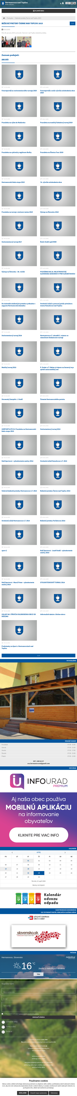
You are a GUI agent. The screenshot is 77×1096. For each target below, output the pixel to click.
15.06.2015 (7, 364)
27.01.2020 (7, 87)
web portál (49, 1062)
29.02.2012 (7, 643)
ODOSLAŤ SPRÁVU (38, 1017)
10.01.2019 (7, 209)
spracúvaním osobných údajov (29, 1014)
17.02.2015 (7, 426)
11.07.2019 (7, 119)
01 (28, 861)
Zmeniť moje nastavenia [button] (38, 1093)
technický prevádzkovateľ (38, 1056)
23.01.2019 (7, 179)
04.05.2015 (45, 396)
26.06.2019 (7, 149)
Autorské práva (45, 1048)
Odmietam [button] (54, 1093)
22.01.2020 (45, 87)
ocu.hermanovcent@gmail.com (38, 763)
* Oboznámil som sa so (20, 1014)
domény (40, 1065)
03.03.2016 (7, 300)
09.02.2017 (7, 238)
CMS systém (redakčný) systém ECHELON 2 (35, 1062)
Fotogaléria (71, 661)
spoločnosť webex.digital (38, 1067)
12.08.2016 (7, 268)
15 (28, 869)
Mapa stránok (33, 1046)
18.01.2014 (7, 611)
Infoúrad (72, 768)
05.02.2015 (7, 457)
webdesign (34, 1058)
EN (69, 3)
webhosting (27, 1065)
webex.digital (41, 1058)
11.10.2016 (45, 238)
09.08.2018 (45, 209)
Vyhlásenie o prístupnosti (34, 1048)
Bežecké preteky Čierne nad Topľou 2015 (28, 18)
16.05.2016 (45, 268)
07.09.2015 (45, 364)
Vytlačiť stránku (42, 1046)
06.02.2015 (45, 426)
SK (66, 3)
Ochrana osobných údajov (38, 1050)
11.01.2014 (45, 611)
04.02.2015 (45, 517)
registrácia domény (48, 1065)
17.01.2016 (7, 332)
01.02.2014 (45, 579)
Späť (72, 23)
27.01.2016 (45, 300)
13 (6, 869)
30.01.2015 (45, 547)
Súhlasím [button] (22, 1093)
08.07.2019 (45, 119)
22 (28, 873)
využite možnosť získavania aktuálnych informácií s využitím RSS (38, 1042)
